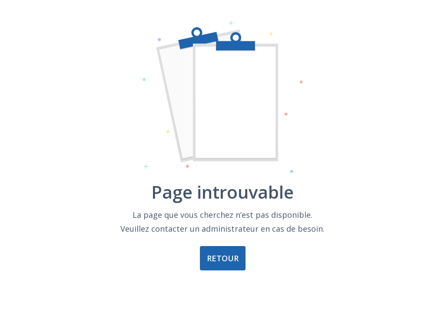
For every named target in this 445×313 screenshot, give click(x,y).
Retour (223, 258)
